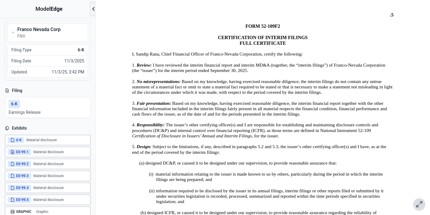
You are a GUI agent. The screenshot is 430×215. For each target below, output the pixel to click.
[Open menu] (93, 9)
